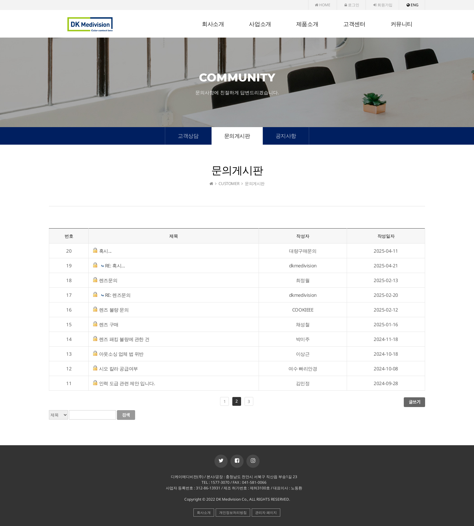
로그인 (352, 5)
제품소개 (307, 24)
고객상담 (188, 135)
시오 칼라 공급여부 (118, 368)
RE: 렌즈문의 (118, 295)
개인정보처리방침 (233, 512)
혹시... (105, 251)
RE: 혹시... (115, 265)
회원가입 (382, 5)
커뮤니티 (402, 24)
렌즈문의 (108, 280)
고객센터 (354, 24)
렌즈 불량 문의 (114, 310)
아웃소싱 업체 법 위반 (121, 354)
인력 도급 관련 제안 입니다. (127, 383)
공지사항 (286, 135)
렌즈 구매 (108, 324)
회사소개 (213, 24)
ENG (413, 5)
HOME (322, 5)
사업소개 (260, 24)
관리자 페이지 (266, 512)
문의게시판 (237, 135)
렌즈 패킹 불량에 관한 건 (124, 339)
